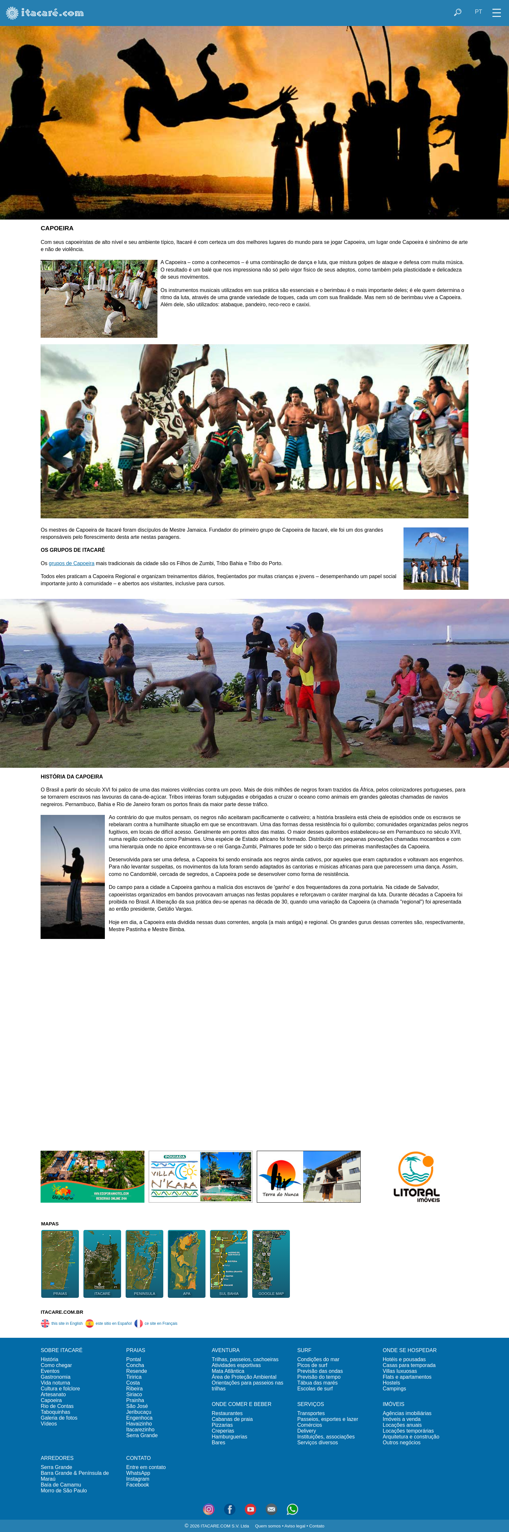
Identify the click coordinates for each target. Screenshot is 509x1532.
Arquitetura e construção (411, 1436)
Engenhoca (139, 1418)
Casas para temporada (409, 1365)
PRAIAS (135, 1350)
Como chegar (56, 1365)
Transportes (311, 1413)
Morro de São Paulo (64, 1490)
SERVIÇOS (310, 1404)
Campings (394, 1388)
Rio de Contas (57, 1406)
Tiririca (134, 1377)
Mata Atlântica (228, 1371)
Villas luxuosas (400, 1371)
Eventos (50, 1371)
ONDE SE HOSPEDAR (410, 1350)
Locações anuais (402, 1425)
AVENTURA (226, 1350)
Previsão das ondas (320, 1371)
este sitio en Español (108, 1323)
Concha (135, 1365)
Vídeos (49, 1423)
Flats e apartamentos (407, 1377)
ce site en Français (156, 1323)
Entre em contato (146, 1467)
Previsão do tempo (319, 1377)
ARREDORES (57, 1458)
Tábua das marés (317, 1383)
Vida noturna (55, 1383)
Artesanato (53, 1394)
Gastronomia (55, 1377)
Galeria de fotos (59, 1418)
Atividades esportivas (236, 1365)
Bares (218, 1442)
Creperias (223, 1431)
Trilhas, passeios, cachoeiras (245, 1359)
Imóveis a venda (402, 1419)
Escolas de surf (315, 1388)
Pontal (133, 1359)
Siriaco (134, 1394)
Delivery (306, 1431)
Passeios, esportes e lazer (327, 1419)
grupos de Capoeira (71, 563)
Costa (133, 1383)
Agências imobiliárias (407, 1413)
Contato (317, 1526)
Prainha (135, 1400)
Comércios (309, 1425)
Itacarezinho (140, 1429)
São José (137, 1406)
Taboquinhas (55, 1412)
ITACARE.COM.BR (62, 1312)
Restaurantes (227, 1413)
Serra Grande (142, 1435)
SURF (304, 1350)
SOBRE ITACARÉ (61, 1350)
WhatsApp (138, 1473)
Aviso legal (294, 1526)
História (49, 1359)
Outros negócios (402, 1442)
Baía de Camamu (61, 1485)
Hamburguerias (229, 1436)
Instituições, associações (326, 1436)
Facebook (137, 1485)
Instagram (137, 1479)
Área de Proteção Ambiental (244, 1377)
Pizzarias (222, 1425)
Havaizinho (139, 1423)
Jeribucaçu (138, 1412)
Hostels (391, 1383)
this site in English (61, 1323)
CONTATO (138, 1458)
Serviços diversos (317, 1442)
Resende (136, 1371)
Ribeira (134, 1388)
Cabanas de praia (232, 1419)
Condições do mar (318, 1359)
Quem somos (268, 1526)
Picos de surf (312, 1365)
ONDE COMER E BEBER (241, 1404)
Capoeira (51, 1400)
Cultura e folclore (60, 1388)
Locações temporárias (408, 1431)
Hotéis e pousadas (404, 1359)
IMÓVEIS (393, 1404)
